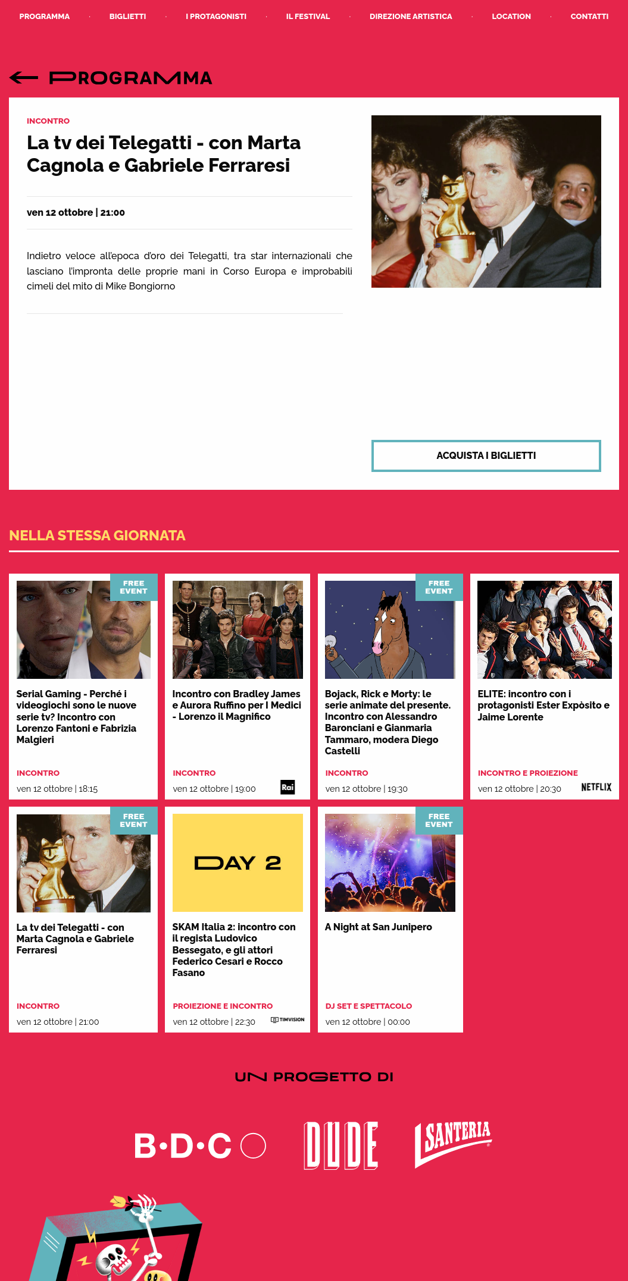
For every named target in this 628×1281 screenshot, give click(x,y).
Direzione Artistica (411, 16)
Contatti (590, 16)
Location (511, 16)
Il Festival (308, 16)
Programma (45, 16)
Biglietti (128, 16)
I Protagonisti (216, 16)
